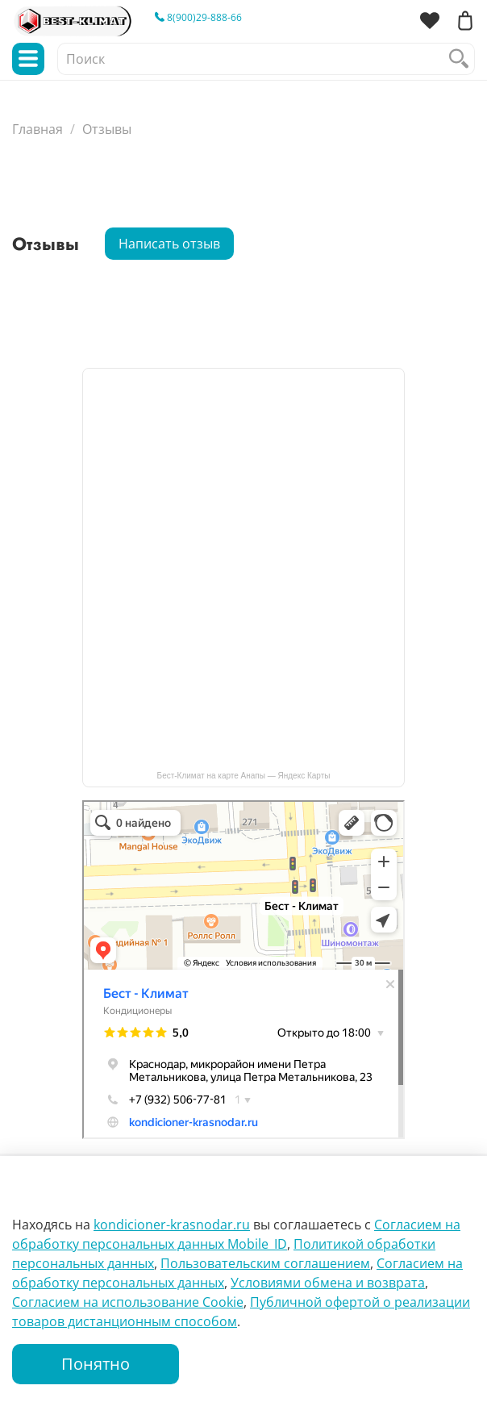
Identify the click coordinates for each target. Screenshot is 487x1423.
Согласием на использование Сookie (128, 1302)
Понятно (95, 1364)
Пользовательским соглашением (265, 1263)
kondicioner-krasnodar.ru (172, 1224)
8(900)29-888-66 (198, 17)
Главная (37, 129)
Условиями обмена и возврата (328, 1283)
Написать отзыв (169, 243)
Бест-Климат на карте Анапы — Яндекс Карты (244, 775)
